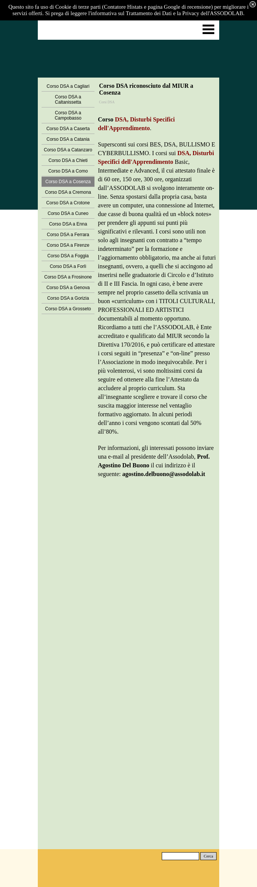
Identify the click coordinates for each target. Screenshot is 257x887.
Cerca (208, 856)
